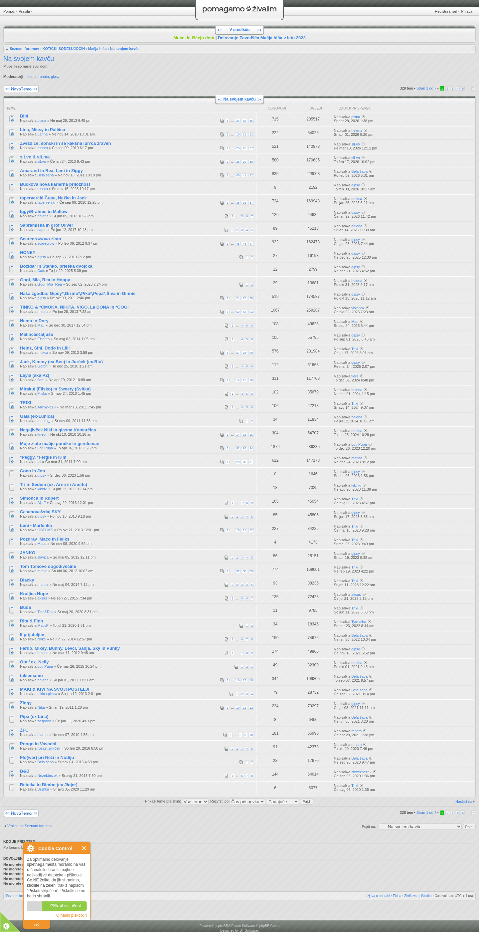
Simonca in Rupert (39, 498)
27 (251, 148)
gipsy (55, 77)
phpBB (223, 926)
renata (44, 77)
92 (238, 448)
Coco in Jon (32, 470)
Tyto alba (358, 622)
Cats (41, 271)
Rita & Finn (31, 620)
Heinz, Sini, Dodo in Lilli (45, 348)
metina (43, 312)
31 (251, 462)
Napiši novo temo (21, 89)
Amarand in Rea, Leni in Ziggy (51, 170)
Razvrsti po (237, 801)
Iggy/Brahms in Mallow (44, 211)
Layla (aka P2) (34, 375)
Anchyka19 (47, 407)
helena (31, 77)
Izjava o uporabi (378, 896)
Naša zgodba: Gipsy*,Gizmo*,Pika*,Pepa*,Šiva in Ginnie (77, 293)
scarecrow (46, 243)
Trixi (354, 349)
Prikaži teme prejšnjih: (177, 801)
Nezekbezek (48, 776)
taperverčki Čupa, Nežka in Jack (53, 197)
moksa (356, 199)
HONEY (28, 252)
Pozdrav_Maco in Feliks (45, 539)
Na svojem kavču (124, 49)
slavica (43, 557)
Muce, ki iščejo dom (193, 37)
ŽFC (24, 730)
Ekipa (397, 896)
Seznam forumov (24, 49)
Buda (25, 607)
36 (251, 120)
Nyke (42, 639)
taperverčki (47, 202)
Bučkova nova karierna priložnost (55, 184)
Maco (42, 544)
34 (238, 120)
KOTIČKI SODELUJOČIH (63, 49)
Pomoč (9, 11)
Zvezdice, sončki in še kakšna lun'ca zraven (65, 143)
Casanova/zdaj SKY (40, 511)
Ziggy (26, 702)
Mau (41, 325)
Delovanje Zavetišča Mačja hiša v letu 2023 (262, 37)
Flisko (42, 393)
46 (244, 243)
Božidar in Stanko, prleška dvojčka (56, 266)
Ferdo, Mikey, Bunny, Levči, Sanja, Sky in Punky (70, 648)
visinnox (358, 308)
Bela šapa (46, 175)
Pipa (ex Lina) (34, 716)
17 (244, 680)
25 (238, 148)
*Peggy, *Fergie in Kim (43, 457)
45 (238, 243)
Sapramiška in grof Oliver (46, 225)
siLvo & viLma (35, 156)
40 (238, 175)
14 (238, 380)
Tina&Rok (46, 612)
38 (244, 571)
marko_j (44, 421)
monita (43, 584)
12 (251, 134)
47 (251, 243)
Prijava (466, 11)
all (39, 462)
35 (244, 120)
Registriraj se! (446, 11)
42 (251, 175)
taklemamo (31, 675)
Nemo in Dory (34, 320)
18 (251, 680)
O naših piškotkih (71, 915)
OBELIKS (45, 530)
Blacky (27, 580)
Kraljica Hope (34, 593)
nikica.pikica (47, 694)
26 (244, 148)
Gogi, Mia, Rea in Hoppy (45, 279)
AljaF (42, 503)
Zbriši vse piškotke (417, 896)
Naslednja (463, 802)
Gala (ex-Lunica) (37, 416)
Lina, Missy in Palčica (42, 129)
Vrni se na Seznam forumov (29, 826)
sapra (42, 230)
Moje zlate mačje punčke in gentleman (59, 443)
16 (251, 380)
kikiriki (43, 489)
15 (244, 380)
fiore (41, 380)
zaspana (45, 721)
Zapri (84, 848)
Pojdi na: (369, 826)
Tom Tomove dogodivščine (48, 566)
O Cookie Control (30, 848)
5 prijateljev (32, 634)
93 (244, 448)
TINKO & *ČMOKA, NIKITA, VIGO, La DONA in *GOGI (74, 307)
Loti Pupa (45, 448)
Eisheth (44, 339)
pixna (42, 120)
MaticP (43, 625)
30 (251, 161)
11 (244, 134)
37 (251, 202)
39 (251, 571)
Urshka (43, 789)
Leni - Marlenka (36, 525)
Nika (41, 707)
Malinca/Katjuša (36, 334)
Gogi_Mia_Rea (50, 284)
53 (244, 312)
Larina (43, 134)
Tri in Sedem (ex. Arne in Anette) (53, 484)
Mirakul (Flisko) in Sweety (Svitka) (55, 388)
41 (244, 175)
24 (238, 298)
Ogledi (315, 108)
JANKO (27, 552)
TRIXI (25, 402)
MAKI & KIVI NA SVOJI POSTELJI (54, 689)
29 (244, 161)
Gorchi (43, 366)
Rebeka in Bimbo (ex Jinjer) (49, 784)
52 (238, 312)
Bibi (24, 116)
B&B (25, 771)
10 (238, 134)
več (36, 924)
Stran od (426, 88)
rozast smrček (49, 748)
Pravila (24, 11)
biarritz (43, 735)
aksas (42, 598)
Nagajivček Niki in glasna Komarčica (58, 429)
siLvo (355, 144)
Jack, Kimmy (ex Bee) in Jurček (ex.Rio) (61, 361)
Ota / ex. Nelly (34, 661)
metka (43, 571)
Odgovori (277, 108)
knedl (42, 434)
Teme (11, 108)
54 (251, 312)
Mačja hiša (97, 49)
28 (238, 161)
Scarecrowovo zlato (40, 238)
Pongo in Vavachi (38, 743)
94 (251, 448)
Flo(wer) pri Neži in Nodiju (47, 757)
